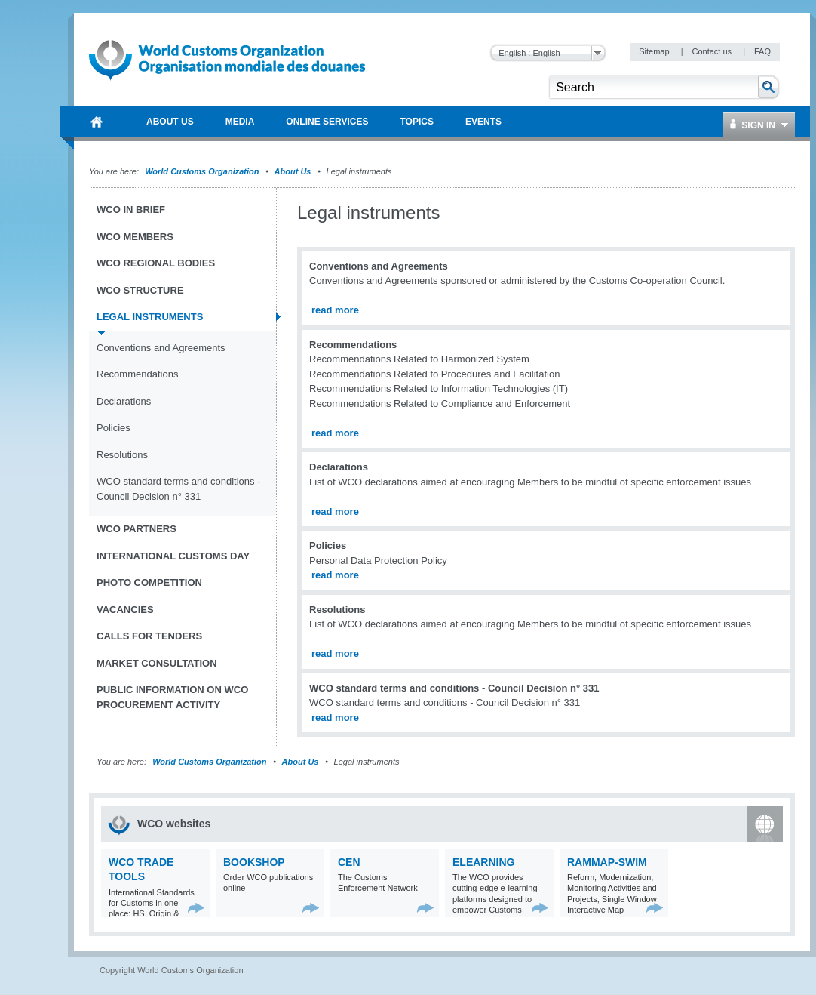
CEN (349, 862)
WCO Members (135, 236)
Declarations (124, 401)
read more (335, 310)
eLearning (483, 862)
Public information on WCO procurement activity (172, 697)
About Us (293, 171)
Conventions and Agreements (161, 347)
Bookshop (254, 862)
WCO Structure (140, 290)
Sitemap (655, 51)
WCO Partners (136, 528)
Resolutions (122, 455)
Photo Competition (149, 582)
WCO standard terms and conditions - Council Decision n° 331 (178, 489)
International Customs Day (173, 556)
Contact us (713, 51)
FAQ (762, 51)
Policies (113, 427)
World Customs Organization (203, 171)
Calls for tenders (149, 636)
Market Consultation (157, 663)
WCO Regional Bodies (156, 263)
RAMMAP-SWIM (607, 862)
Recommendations (137, 374)
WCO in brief (131, 209)
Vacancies (125, 609)
